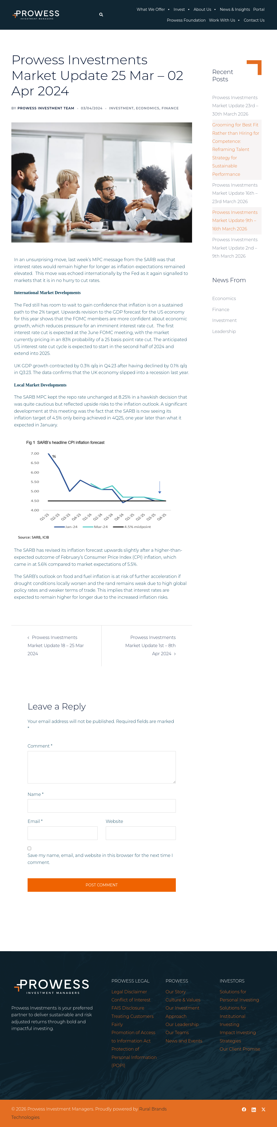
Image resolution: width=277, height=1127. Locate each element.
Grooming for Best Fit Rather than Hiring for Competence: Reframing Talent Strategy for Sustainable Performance (235, 149)
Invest (182, 9)
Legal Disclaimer (129, 991)
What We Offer (153, 9)
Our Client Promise (240, 1049)
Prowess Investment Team (46, 108)
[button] (101, 15)
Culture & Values (183, 999)
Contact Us (254, 20)
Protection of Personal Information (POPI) (134, 1057)
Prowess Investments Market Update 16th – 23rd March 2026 (235, 193)
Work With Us (224, 20)
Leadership (224, 331)
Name (36, 794)
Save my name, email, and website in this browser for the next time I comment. (100, 859)
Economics (148, 108)
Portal (259, 9)
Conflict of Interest (131, 999)
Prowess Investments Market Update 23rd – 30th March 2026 (235, 106)
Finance (170, 108)
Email (35, 821)
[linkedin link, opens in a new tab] (254, 1109)
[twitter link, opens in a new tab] (263, 1109)
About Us (205, 9)
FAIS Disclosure (127, 1008)
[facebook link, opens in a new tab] (244, 1109)
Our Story (176, 991)
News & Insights (235, 9)
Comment (40, 746)
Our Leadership (182, 1024)
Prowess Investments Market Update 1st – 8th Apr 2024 (150, 646)
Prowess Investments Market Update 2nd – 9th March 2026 (235, 248)
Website (114, 821)
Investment (121, 108)
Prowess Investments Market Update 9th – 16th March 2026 (235, 220)
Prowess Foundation (186, 20)
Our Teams (177, 1032)
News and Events (184, 1041)
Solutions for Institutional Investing (233, 1016)
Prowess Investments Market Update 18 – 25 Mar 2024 (56, 646)
